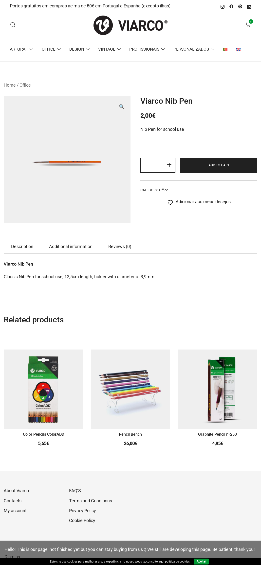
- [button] (146, 164)
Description (22, 246)
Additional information (71, 246)
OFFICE (49, 49)
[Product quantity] (158, 165)
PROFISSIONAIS (144, 49)
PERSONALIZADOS (191, 49)
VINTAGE (106, 49)
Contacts (12, 500)
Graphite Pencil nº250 (217, 434)
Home (10, 85)
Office (25, 85)
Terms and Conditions (90, 500)
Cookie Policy (82, 520)
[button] (121, 106)
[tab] (22, 246)
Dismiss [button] (12, 556)
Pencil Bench (130, 434)
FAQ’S (75, 490)
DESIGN (76, 49)
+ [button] (169, 164)
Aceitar (201, 561)
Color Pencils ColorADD (43, 434)
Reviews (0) (119, 246)
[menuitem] (225, 49)
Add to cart (218, 165)
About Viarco (16, 490)
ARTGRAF (19, 49)
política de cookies (177, 561)
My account (15, 510)
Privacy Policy (82, 510)
